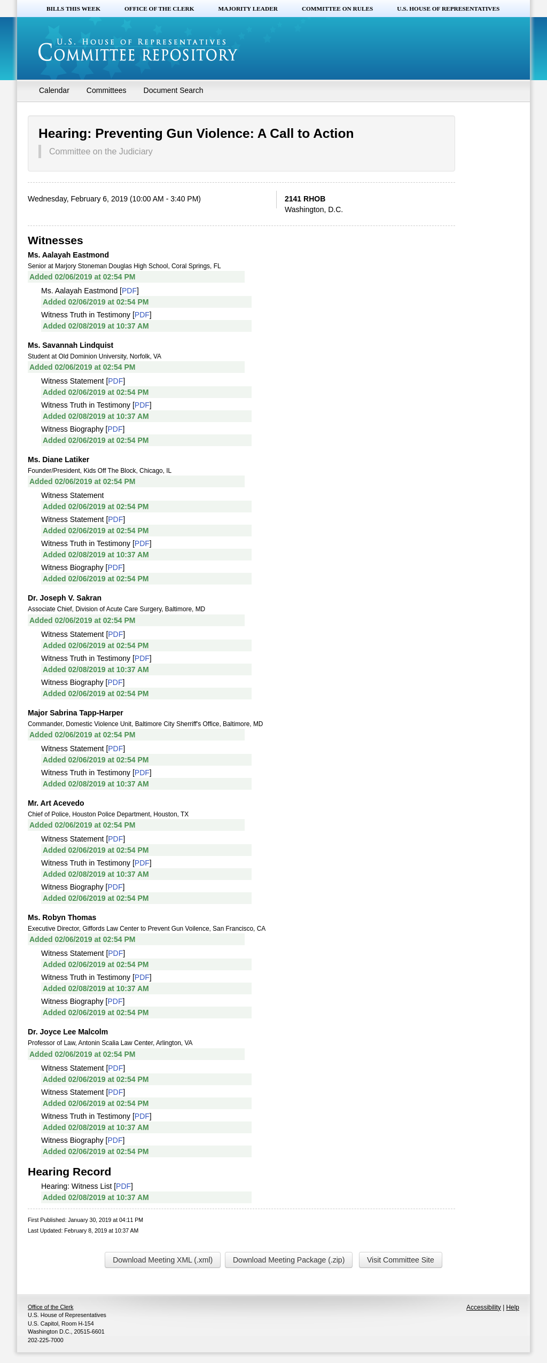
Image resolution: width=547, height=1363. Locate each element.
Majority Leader (248, 8)
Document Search (174, 90)
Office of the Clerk (159, 8)
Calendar (54, 90)
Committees (107, 90)
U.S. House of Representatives (448, 8)
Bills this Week (73, 8)
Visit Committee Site (400, 1260)
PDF (129, 290)
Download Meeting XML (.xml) (163, 1260)
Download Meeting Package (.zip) (289, 1260)
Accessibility (483, 1307)
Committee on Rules (337, 8)
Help (512, 1307)
